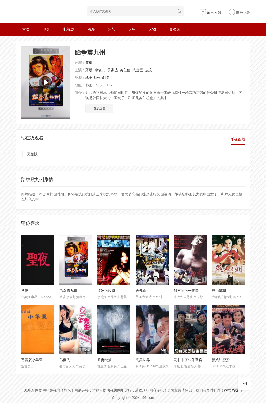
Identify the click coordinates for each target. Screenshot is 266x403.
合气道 (141, 291)
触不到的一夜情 (186, 291)
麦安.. (149, 70)
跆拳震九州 (68, 291)
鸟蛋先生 (66, 360)
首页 (26, 29)
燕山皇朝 (219, 291)
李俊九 (100, 70)
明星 (132, 29)
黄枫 (88, 63)
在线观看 (99, 108)
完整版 (32, 154)
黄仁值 (125, 70)
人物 (152, 29)
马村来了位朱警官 (188, 360)
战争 (88, 78)
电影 (46, 29)
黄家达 (112, 70)
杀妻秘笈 (104, 360)
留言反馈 (210, 12)
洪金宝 (137, 70)
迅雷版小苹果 (32, 360)
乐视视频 (238, 139)
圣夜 (24, 291)
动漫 (91, 29)
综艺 (111, 29)
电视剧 (68, 29)
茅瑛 (88, 70)
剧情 (105, 78)
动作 (97, 78)
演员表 (174, 29)
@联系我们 (233, 390)
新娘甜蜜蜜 (221, 360)
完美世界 (143, 360)
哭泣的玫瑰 (106, 291)
